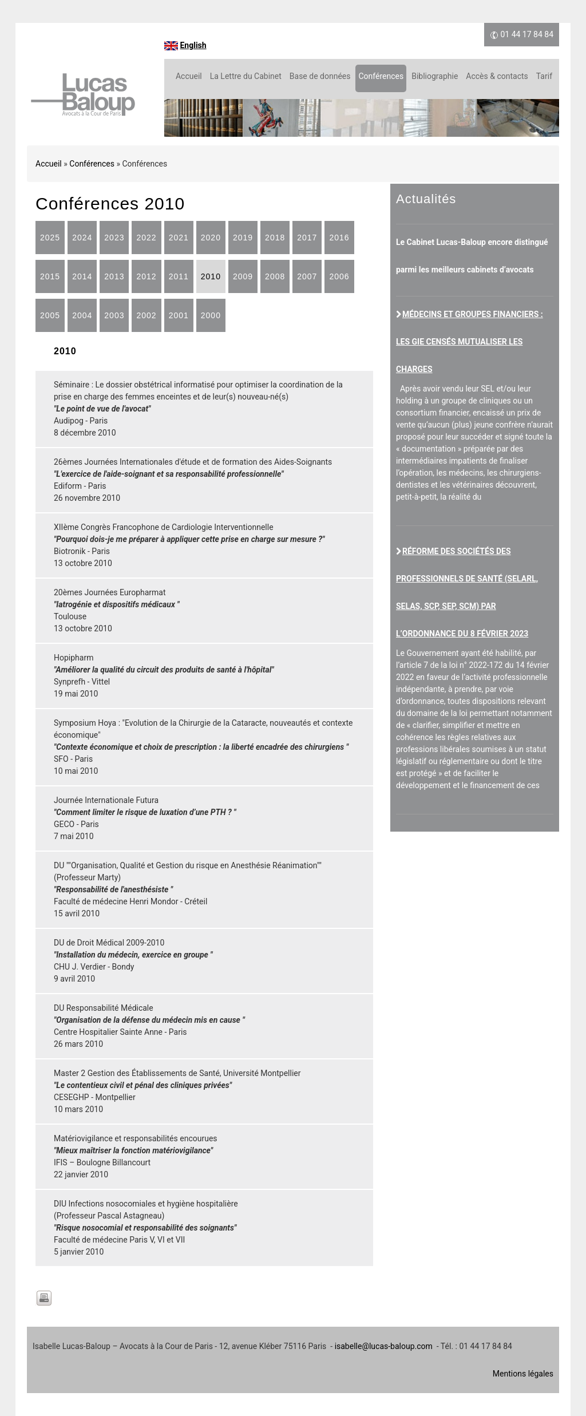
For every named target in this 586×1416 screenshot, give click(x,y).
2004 (82, 315)
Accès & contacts (497, 76)
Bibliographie (434, 76)
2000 (211, 315)
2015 (50, 276)
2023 (114, 237)
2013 (114, 276)
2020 (211, 237)
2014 (82, 276)
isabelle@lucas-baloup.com (384, 1346)
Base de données (320, 76)
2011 (179, 276)
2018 (275, 237)
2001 (179, 315)
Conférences (380, 76)
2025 (50, 237)
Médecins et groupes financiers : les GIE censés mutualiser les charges (469, 342)
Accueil (189, 76)
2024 (82, 237)
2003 (114, 315)
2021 (179, 237)
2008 (275, 276)
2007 (307, 276)
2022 (146, 237)
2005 (50, 315)
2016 (339, 237)
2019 (243, 237)
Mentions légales (523, 1373)
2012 (146, 276)
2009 (243, 276)
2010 (211, 276)
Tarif (544, 76)
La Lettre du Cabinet (246, 76)
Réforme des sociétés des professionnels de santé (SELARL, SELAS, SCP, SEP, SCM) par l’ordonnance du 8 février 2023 (467, 592)
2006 (339, 276)
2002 (146, 315)
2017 (307, 237)
